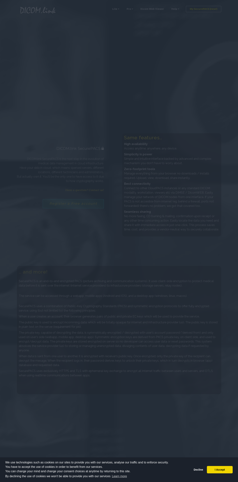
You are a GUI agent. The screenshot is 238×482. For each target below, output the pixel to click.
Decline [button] (198, 469)
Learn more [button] (119, 476)
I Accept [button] (220, 469)
